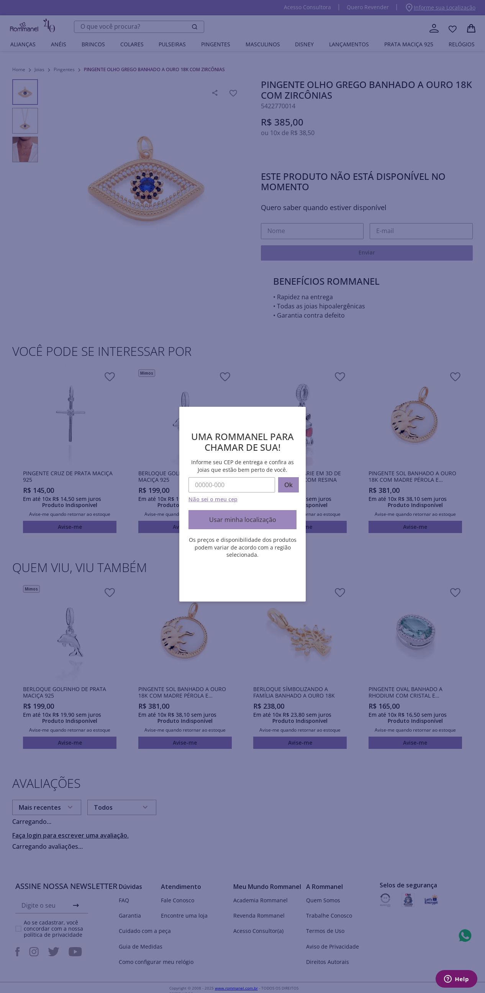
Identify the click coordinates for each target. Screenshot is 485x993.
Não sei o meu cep (213, 499)
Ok (288, 485)
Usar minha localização (242, 519)
